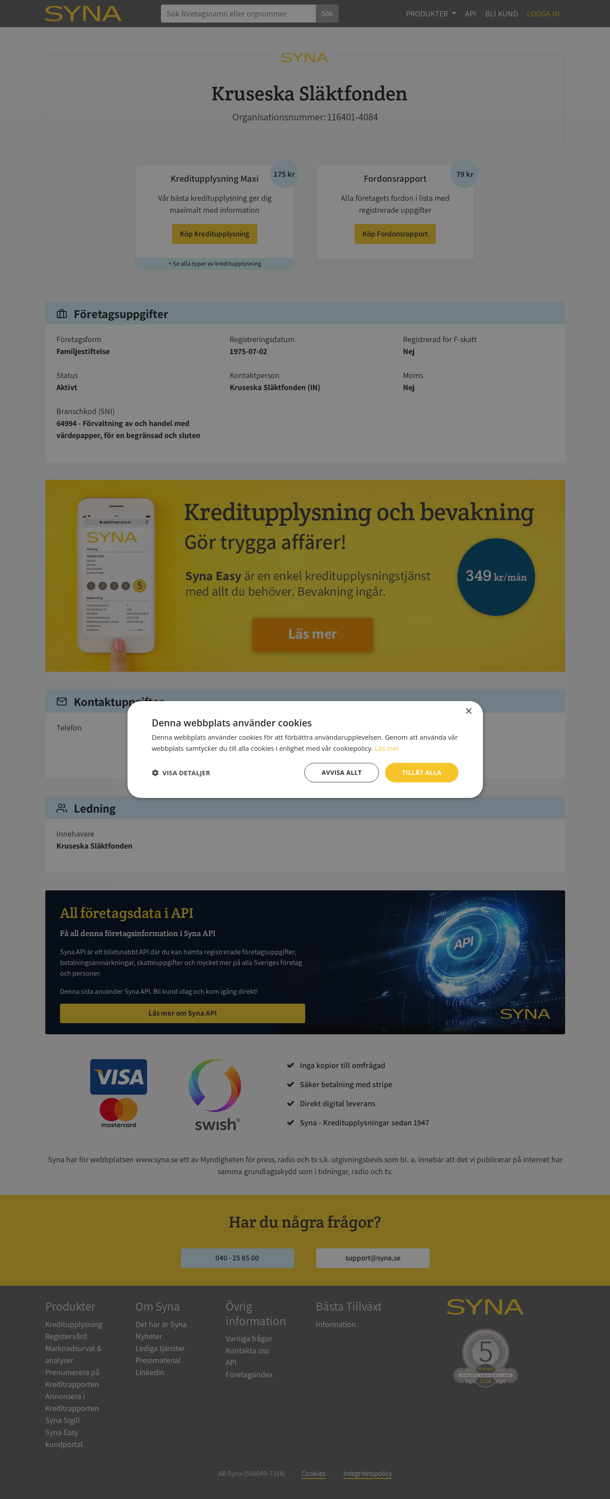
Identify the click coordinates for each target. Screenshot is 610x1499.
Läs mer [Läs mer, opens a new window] (387, 748)
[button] (181, 773)
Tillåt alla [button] (422, 772)
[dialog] (305, 749)
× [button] (468, 711)
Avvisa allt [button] (341, 772)
